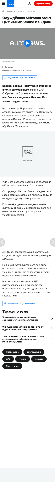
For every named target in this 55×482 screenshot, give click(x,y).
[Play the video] (27, 43)
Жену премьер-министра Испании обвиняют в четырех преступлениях (20, 318)
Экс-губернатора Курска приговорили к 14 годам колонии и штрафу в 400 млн (23, 328)
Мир (20, 11)
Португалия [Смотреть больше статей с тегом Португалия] (12, 366)
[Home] (3, 11)
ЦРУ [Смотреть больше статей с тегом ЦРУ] (8, 359)
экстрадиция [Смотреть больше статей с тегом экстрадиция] (34, 351)
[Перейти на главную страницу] (10, 3)
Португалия (30, 11)
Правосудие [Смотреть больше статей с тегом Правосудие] (12, 351)
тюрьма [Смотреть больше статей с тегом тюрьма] (39, 359)
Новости (11, 11)
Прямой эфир (43, 3)
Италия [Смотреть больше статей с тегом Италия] (22, 359)
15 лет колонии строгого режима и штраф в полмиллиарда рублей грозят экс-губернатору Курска (23, 339)
